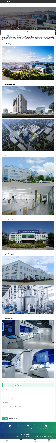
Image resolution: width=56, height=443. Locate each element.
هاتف (46, 428)
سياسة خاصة (14, 418)
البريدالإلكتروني (28, 428)
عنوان (10, 428)
